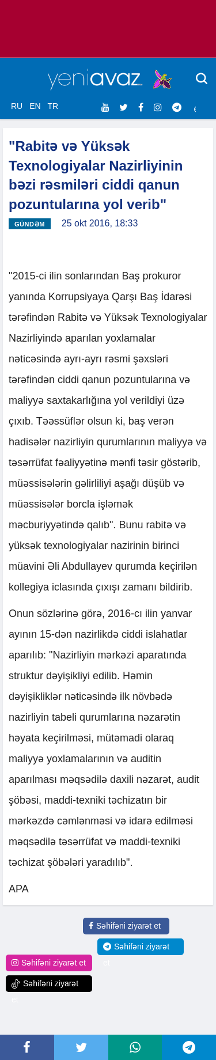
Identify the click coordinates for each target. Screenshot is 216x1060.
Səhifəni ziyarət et (125, 925)
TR (52, 106)
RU (16, 106)
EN (34, 106)
